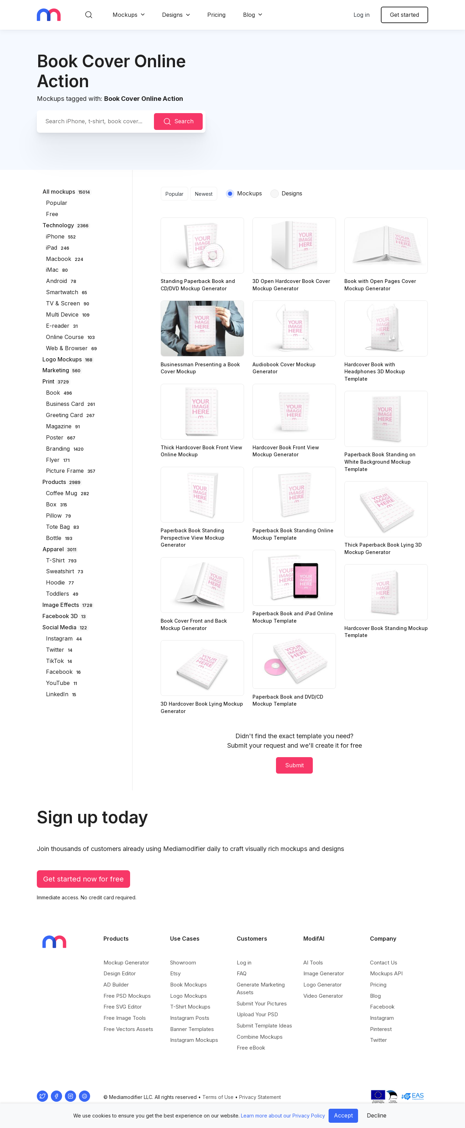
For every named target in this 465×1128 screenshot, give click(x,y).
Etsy (175, 973)
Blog (249, 14)
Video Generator (323, 995)
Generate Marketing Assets (261, 988)
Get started (404, 14)
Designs (172, 14)
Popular (174, 194)
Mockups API (386, 973)
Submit (294, 765)
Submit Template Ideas (264, 1025)
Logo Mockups (188, 995)
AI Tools (313, 962)
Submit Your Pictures (262, 1003)
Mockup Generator (126, 962)
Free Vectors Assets (128, 1029)
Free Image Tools (124, 1018)
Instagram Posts (189, 1018)
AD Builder (116, 984)
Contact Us (383, 962)
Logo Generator (322, 984)
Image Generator (323, 973)
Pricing (216, 14)
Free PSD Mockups (127, 995)
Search (178, 121)
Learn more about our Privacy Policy (283, 1116)
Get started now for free (83, 879)
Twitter (378, 1040)
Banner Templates (192, 1029)
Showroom (183, 962)
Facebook (382, 1006)
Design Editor (119, 973)
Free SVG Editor (122, 1006)
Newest (204, 194)
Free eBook (251, 1047)
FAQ (242, 973)
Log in (361, 14)
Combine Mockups (260, 1036)
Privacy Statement (260, 1097)
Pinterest (381, 1029)
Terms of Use (218, 1097)
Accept (343, 1115)
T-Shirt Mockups (190, 1006)
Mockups (125, 14)
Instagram (382, 1018)
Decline (376, 1115)
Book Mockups (188, 984)
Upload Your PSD (257, 1014)
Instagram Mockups (194, 1040)
